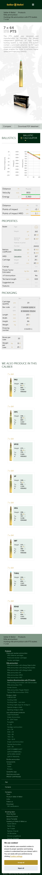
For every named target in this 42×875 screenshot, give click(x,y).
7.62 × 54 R (11, 739)
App (6, 782)
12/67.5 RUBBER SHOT (14, 749)
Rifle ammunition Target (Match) (18, 690)
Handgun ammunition (14, 727)
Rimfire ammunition (13, 759)
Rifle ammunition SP (14, 672)
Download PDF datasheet (26, 126)
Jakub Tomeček (11, 819)
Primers (9, 769)
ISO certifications (13, 806)
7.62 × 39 (10, 734)
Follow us (9, 801)
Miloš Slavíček (11, 814)
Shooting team (10, 812)
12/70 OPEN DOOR (13, 754)
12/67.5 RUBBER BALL (14, 752)
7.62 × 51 (10, 737)
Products (21, 12)
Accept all (21, 862)
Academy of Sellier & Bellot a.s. (16, 821)
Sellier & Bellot (9, 12)
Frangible (10, 722)
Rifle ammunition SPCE (15, 675)
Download (9, 804)
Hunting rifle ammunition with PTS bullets (20, 17)
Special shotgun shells (14, 707)
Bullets (9, 764)
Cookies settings (16, 856)
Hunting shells (12, 700)
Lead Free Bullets (13, 714)
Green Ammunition (13, 717)
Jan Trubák (11, 828)
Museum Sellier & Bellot (14, 797)
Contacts (8, 787)
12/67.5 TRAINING (13, 756)
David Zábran (11, 823)
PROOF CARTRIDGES (13, 776)
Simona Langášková (14, 836)
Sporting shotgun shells (15, 710)
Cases (9, 766)
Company (8, 792)
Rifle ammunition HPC (14, 677)
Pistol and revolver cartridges (17, 658)
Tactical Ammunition (14, 744)
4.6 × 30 (10, 729)
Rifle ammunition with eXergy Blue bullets (21, 667)
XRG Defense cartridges (15, 655)
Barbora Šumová (12, 816)
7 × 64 (6, 19)
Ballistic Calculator (30, 136)
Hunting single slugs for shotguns (18, 705)
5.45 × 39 (10, 747)
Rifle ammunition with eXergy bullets (19, 670)
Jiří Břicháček (11, 833)
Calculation (18, 250)
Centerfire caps (11, 772)
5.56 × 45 (10, 732)
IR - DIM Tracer (12, 719)
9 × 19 (9, 724)
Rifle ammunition (10, 15)
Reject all (21, 868)
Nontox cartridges (13, 660)
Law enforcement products (15, 712)
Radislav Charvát (12, 831)
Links (8, 799)
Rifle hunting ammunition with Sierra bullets (22, 682)
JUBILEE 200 (11, 697)
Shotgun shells (11, 695)
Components (10, 762)
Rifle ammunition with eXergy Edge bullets (21, 665)
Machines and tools (13, 774)
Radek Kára (11, 826)
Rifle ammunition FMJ (14, 685)
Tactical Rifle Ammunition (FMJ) (17, 692)
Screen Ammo (12, 687)
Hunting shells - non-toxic (16, 702)
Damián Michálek (13, 838)
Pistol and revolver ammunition (16, 653)
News (8, 794)
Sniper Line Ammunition (15, 742)
